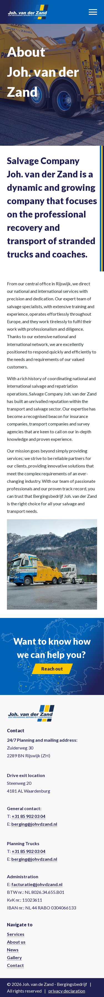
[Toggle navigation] (93, 12)
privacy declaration (67, 990)
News (13, 949)
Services (15, 934)
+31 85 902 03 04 (28, 816)
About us (16, 941)
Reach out (52, 668)
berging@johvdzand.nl (34, 824)
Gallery (14, 957)
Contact (15, 965)
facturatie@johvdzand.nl (36, 884)
